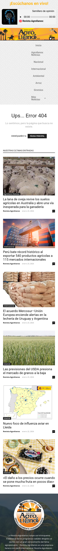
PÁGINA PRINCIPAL (37, 96)
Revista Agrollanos (11, 171)
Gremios (18, 59)
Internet (7, 324)
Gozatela (43, 540)
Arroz (46, 52)
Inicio (9, 45)
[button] (36, 59)
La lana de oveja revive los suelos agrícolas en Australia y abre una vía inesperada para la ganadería (28, 163)
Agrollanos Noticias (27, 45)
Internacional (16, 52)
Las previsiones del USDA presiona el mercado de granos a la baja (27, 331)
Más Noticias (35, 59)
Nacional (47, 45)
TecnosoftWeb (29, 540)
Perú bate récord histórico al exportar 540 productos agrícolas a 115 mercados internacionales (28, 215)
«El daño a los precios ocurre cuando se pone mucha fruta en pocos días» (29, 440)
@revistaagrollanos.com (35, 517)
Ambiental (33, 52)
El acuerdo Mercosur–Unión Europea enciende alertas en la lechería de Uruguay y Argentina (25, 274)
